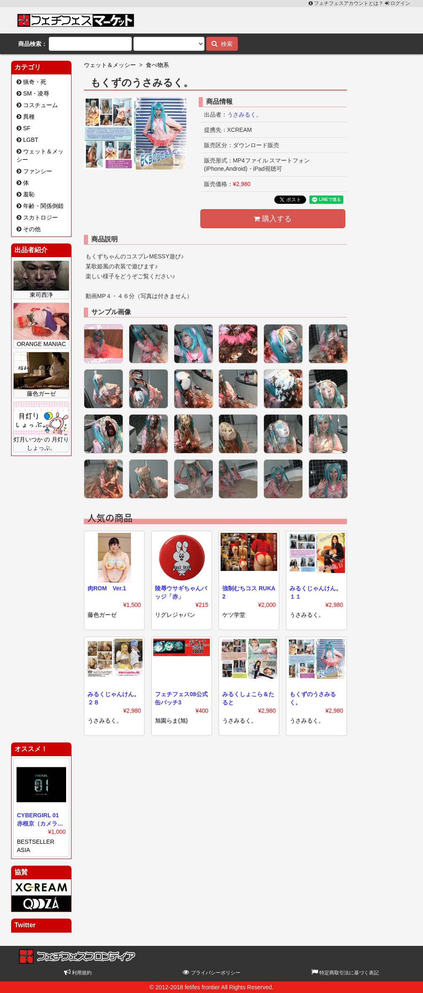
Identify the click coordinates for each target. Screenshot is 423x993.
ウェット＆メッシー (110, 65)
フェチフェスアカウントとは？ (347, 3)
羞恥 (29, 194)
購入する (273, 219)
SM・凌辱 (36, 93)
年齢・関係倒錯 (43, 206)
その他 (31, 229)
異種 (29, 116)
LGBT (30, 139)
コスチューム (40, 105)
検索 (222, 43)
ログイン (397, 3)
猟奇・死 (34, 82)
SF (27, 128)
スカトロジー (40, 217)
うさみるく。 (244, 114)
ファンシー (37, 171)
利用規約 (78, 973)
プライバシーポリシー (211, 973)
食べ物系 (157, 65)
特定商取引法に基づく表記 (345, 973)
